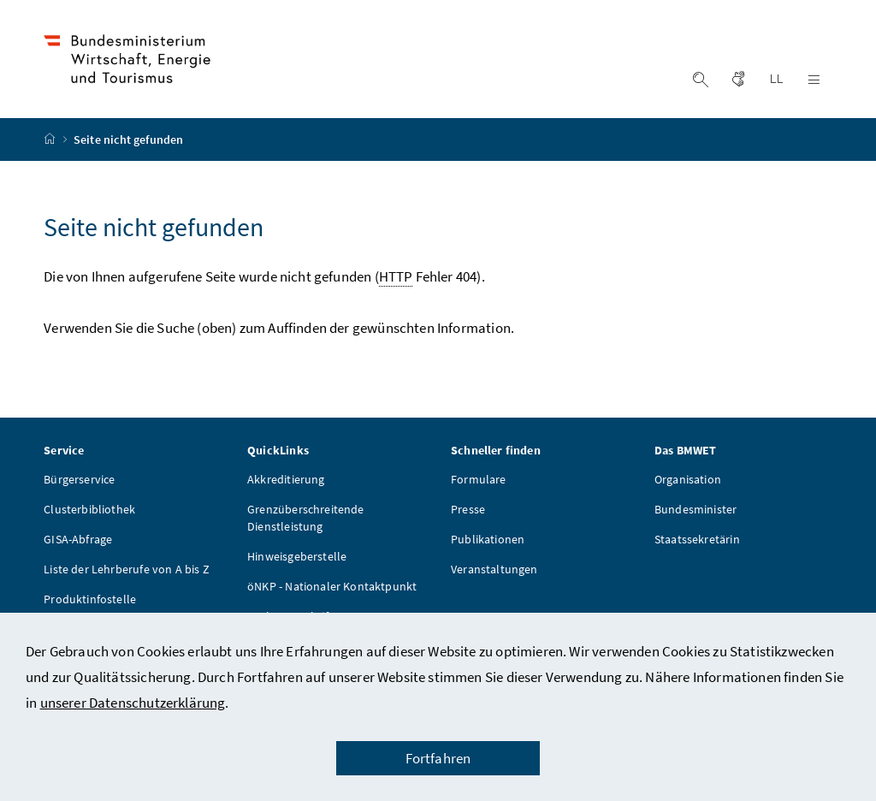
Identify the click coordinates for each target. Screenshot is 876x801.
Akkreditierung (285, 479)
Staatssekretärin (697, 539)
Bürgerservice (79, 479)
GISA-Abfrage (78, 539)
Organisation (687, 479)
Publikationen (487, 539)
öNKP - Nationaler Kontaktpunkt (332, 586)
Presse (468, 509)
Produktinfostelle (90, 599)
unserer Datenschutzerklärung (133, 702)
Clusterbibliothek (89, 509)
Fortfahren (438, 758)
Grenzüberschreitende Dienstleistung (305, 517)
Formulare (478, 479)
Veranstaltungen (494, 569)
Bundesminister (695, 509)
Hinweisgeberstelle (296, 556)
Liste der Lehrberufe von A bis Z (127, 569)
